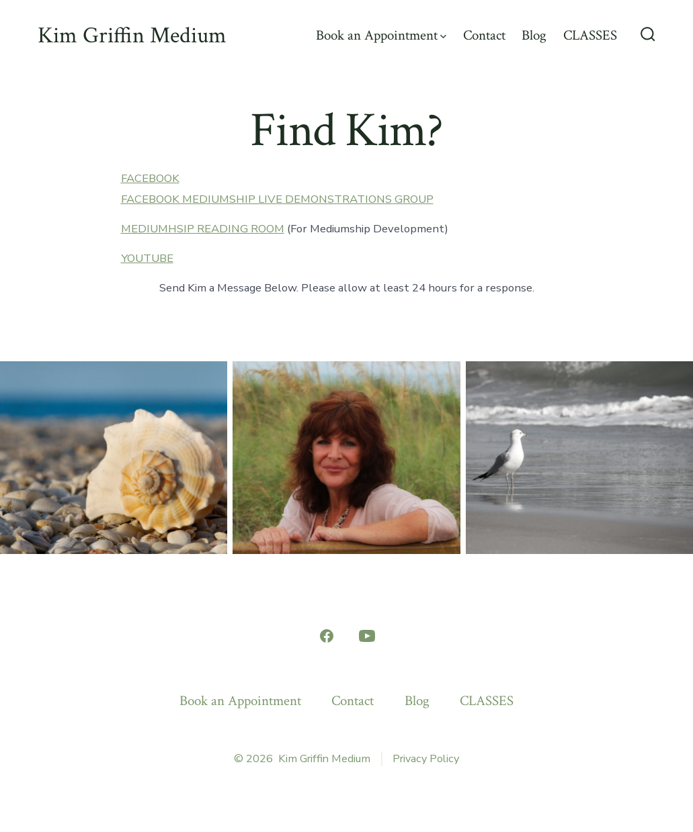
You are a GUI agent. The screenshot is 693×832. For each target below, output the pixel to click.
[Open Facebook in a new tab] (326, 636)
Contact (484, 35)
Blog (534, 35)
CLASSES (590, 35)
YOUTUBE (147, 258)
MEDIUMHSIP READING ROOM (202, 228)
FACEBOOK (150, 178)
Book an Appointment (381, 35)
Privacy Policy (426, 758)
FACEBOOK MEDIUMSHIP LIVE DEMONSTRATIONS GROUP (277, 199)
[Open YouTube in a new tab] (367, 636)
